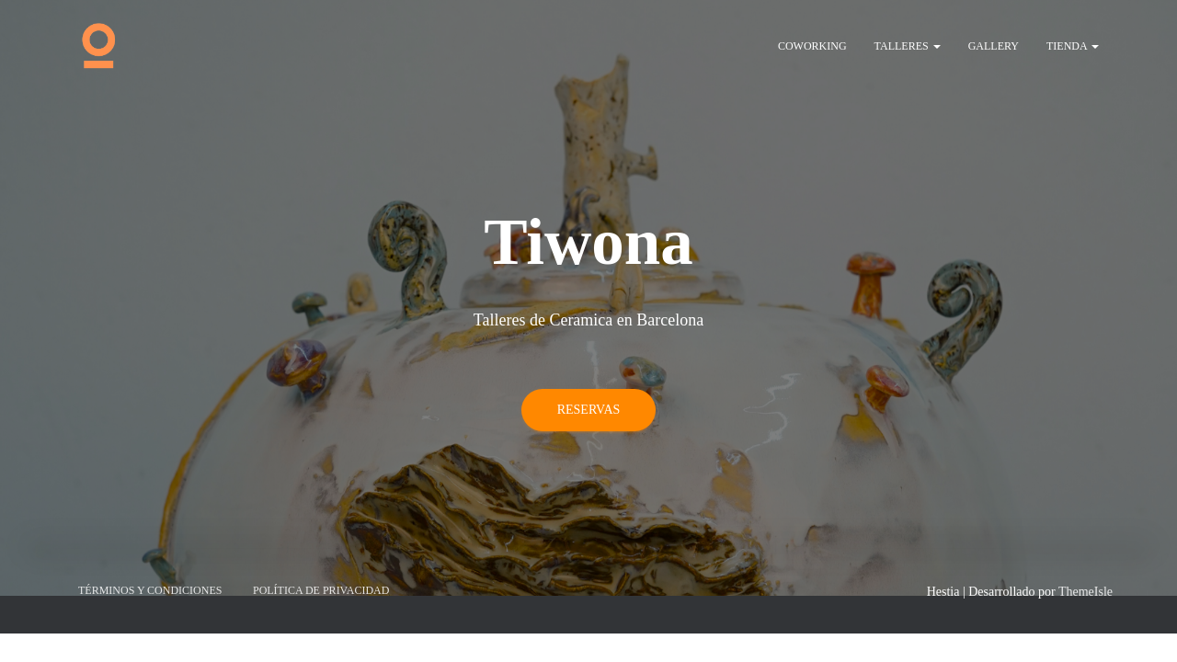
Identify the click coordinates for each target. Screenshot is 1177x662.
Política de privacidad (321, 412)
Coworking (812, 46)
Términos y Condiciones (150, 412)
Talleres (907, 46)
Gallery (993, 46)
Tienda (1072, 46)
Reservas (589, 305)
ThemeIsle (1085, 414)
